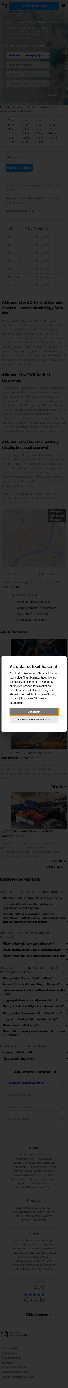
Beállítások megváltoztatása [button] (34, 719)
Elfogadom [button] (34, 711)
